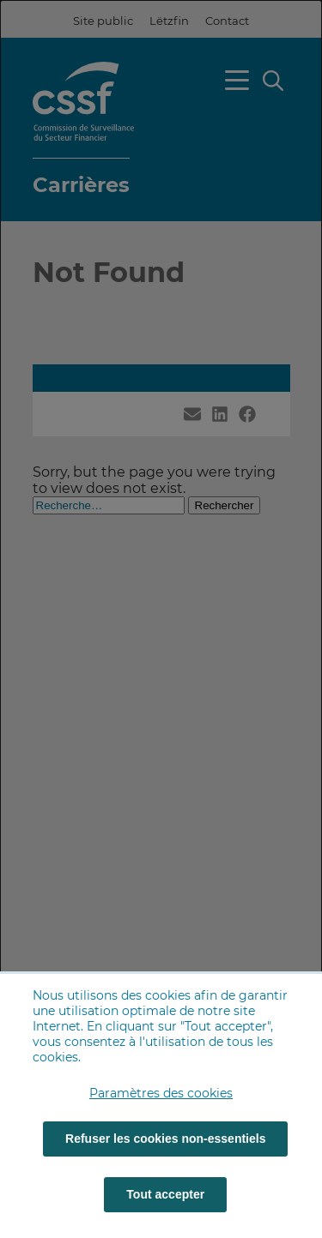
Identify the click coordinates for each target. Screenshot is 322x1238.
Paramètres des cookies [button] (161, 1093)
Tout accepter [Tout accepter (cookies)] (165, 1194)
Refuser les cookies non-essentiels (165, 1138)
